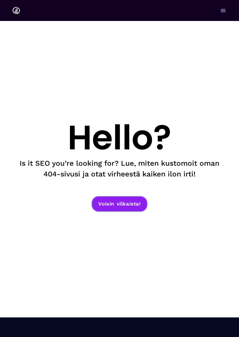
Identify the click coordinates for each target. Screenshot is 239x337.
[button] (223, 10)
